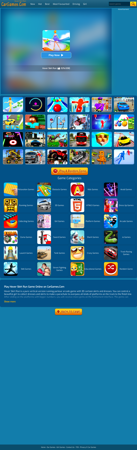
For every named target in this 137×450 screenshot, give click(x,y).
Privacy (83, 447)
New (32, 4)
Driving (76, 4)
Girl (85, 4)
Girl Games (61, 447)
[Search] (119, 4)
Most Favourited (61, 4)
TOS (77, 447)
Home (43, 447)
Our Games (51, 447)
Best (47, 4)
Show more (10, 301)
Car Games (92, 447)
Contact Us (70, 447)
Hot (40, 4)
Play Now (56, 55)
